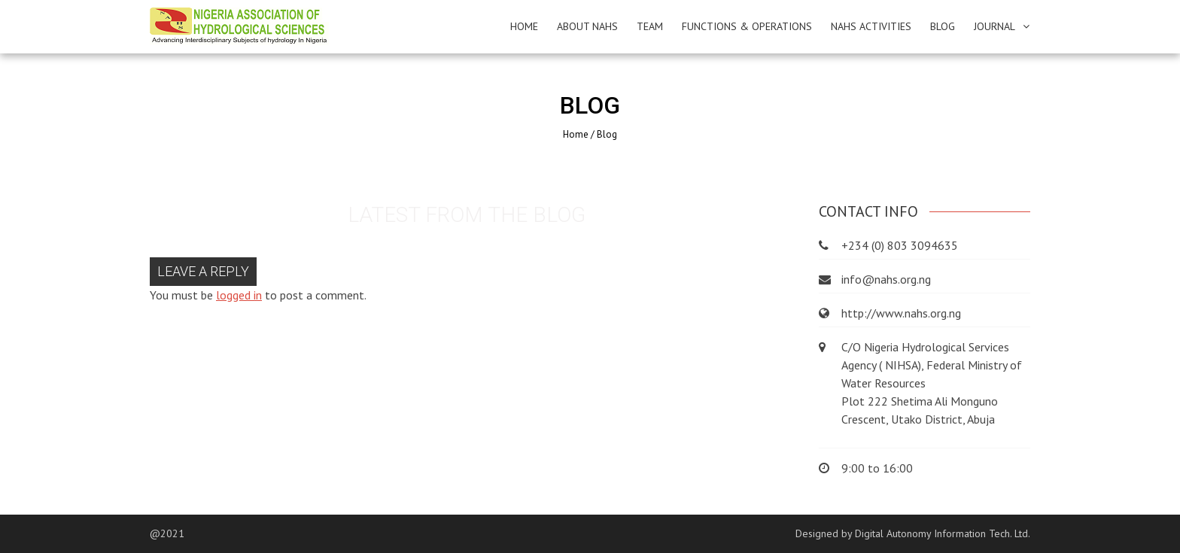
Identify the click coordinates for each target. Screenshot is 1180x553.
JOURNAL (994, 26)
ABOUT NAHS (587, 26)
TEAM (650, 26)
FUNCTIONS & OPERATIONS (747, 26)
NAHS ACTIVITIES (871, 26)
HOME (524, 26)
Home (575, 134)
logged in (239, 294)
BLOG (942, 26)
